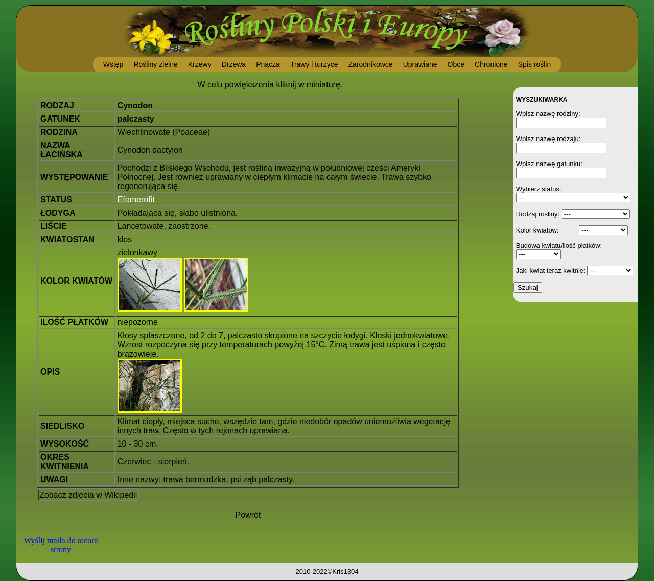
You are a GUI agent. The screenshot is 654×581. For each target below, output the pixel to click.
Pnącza (268, 64)
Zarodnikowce (370, 64)
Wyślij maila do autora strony (61, 545)
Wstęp (113, 64)
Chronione (491, 64)
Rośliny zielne (155, 64)
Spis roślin (534, 64)
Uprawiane (420, 64)
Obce (456, 64)
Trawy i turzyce (314, 64)
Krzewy (200, 64)
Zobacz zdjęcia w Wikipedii (88, 495)
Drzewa (234, 64)
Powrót (248, 514)
